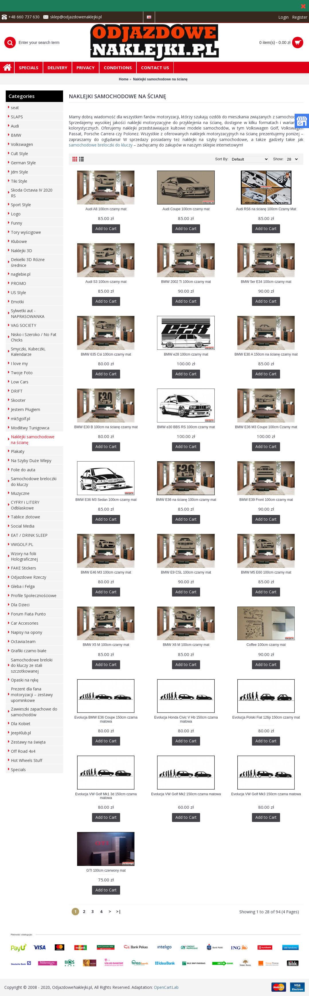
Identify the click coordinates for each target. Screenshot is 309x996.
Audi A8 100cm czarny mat (105, 209)
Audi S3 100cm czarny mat (105, 282)
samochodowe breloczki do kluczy (100, 145)
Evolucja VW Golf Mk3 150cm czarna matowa (266, 794)
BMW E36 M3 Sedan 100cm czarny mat (105, 500)
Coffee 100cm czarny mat (266, 645)
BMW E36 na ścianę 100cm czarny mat (186, 500)
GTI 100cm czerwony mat (106, 870)
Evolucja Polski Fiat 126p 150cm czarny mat (266, 717)
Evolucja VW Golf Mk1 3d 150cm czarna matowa (106, 796)
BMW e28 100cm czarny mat (186, 354)
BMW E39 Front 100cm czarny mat (266, 500)
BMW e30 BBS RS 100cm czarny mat (186, 427)
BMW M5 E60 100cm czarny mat (266, 572)
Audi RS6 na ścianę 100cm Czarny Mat (266, 209)
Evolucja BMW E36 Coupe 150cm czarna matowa (106, 719)
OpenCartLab (166, 987)
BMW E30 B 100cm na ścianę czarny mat (106, 427)
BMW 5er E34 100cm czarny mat (266, 282)
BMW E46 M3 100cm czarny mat (106, 572)
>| (118, 911)
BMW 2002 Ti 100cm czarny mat (186, 282)
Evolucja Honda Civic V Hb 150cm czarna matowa (186, 719)
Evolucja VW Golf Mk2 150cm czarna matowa (186, 794)
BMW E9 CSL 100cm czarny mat (186, 572)
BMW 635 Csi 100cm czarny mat (106, 354)
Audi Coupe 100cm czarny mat (186, 209)
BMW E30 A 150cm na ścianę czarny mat (266, 354)
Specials (18, 769)
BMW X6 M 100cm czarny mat (186, 645)
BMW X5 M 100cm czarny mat (106, 645)
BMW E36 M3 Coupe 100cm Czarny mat (266, 427)
